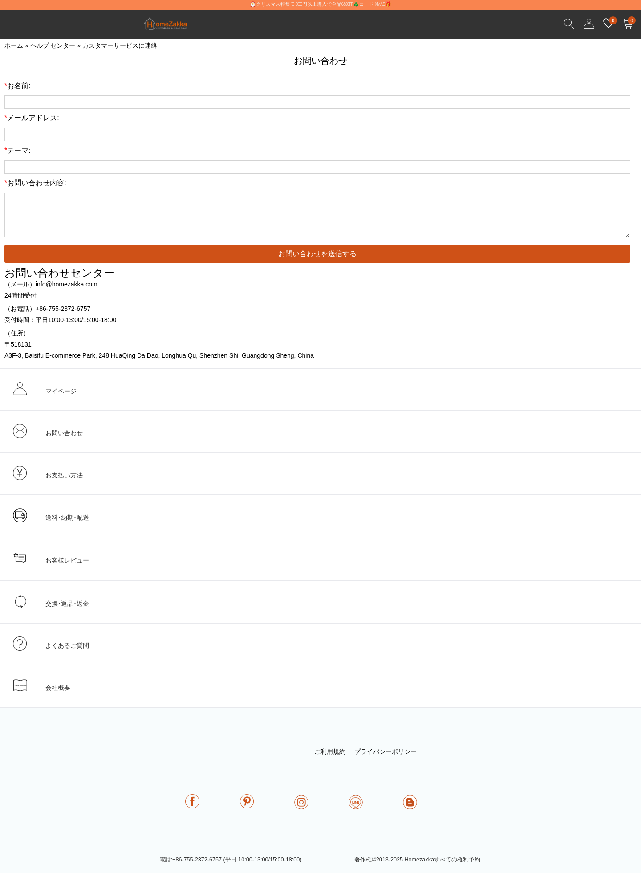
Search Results (569, 24)
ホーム (13, 45)
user (589, 24)
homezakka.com (170, 26)
